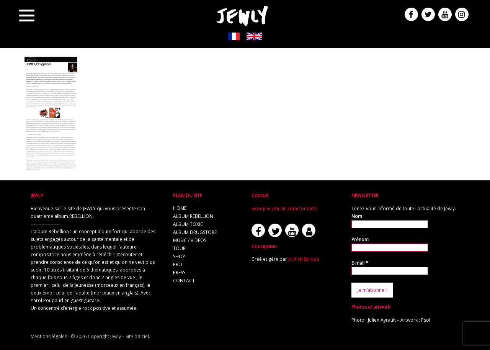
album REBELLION (193, 216)
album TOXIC (188, 224)
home (179, 208)
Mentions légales (49, 336)
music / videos (189, 240)
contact (184, 280)
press (179, 272)
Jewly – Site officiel (129, 336)
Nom (356, 216)
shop (179, 256)
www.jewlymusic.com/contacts (284, 208)
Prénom (360, 239)
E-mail (359, 263)
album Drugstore (195, 232)
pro (177, 264)
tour (179, 248)
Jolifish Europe (303, 259)
